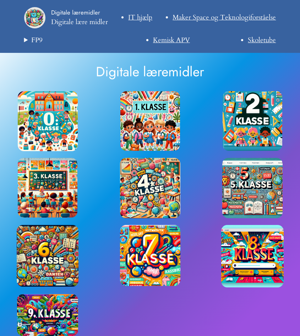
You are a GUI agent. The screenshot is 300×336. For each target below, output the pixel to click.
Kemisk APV (171, 40)
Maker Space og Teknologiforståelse (224, 17)
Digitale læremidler (75, 12)
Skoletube (262, 40)
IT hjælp (140, 17)
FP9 (37, 40)
